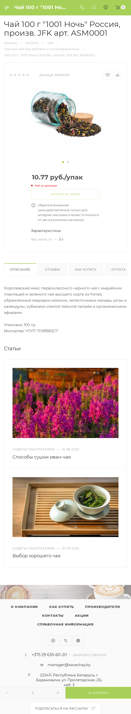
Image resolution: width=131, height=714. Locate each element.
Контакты (53, 615)
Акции (82, 615)
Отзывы (52, 269)
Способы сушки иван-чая (42, 457)
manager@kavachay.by (69, 664)
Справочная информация (65, 624)
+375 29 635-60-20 (49, 655)
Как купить (86, 269)
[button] (63, 162)
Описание (20, 269)
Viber (65, 640)
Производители (102, 607)
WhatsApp (78, 640)
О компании (24, 607)
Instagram (53, 640)
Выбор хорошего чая (37, 556)
